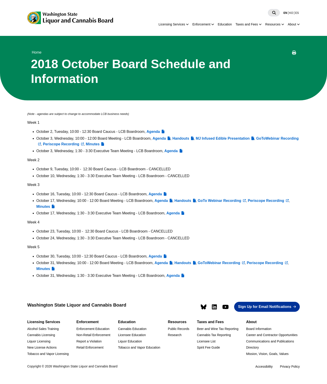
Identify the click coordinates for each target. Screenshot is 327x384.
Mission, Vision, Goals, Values (267, 354)
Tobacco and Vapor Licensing (48, 354)
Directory (252, 347)
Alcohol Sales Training (43, 329)
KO (291, 13)
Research (174, 335)
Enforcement (201, 24)
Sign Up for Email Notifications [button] (264, 307)
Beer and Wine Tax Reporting (217, 329)
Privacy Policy (290, 366)
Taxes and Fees (246, 24)
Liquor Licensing (38, 341)
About (292, 24)
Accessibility (264, 366)
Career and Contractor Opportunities (271, 335)
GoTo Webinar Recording (219, 201)
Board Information (258, 329)
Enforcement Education (92, 329)
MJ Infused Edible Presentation (223, 138)
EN (285, 13)
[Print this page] (294, 53)
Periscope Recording (61, 144)
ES (297, 13)
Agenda (153, 132)
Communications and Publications (270, 341)
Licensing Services (172, 24)
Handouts (180, 138)
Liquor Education (130, 341)
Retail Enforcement (89, 347)
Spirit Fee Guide (208, 347)
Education (225, 24)
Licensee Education (132, 335)
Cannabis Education (132, 329)
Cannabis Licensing (41, 335)
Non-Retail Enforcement (93, 335)
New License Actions (42, 347)
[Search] (274, 12)
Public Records (178, 329)
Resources (272, 24)
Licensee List (206, 341)
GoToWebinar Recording (219, 263)
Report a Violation (89, 341)
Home (37, 52)
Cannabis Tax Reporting (214, 335)
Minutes (92, 144)
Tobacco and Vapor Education (139, 347)
